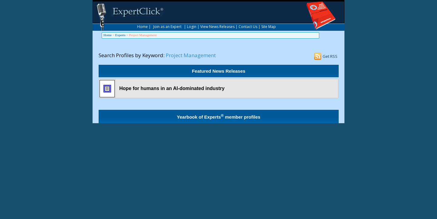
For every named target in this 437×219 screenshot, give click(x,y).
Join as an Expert (167, 26)
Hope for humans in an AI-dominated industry (172, 88)
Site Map (268, 26)
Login (191, 26)
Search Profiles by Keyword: (131, 55)
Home (142, 26)
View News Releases (217, 26)
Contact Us (248, 26)
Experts (120, 35)
